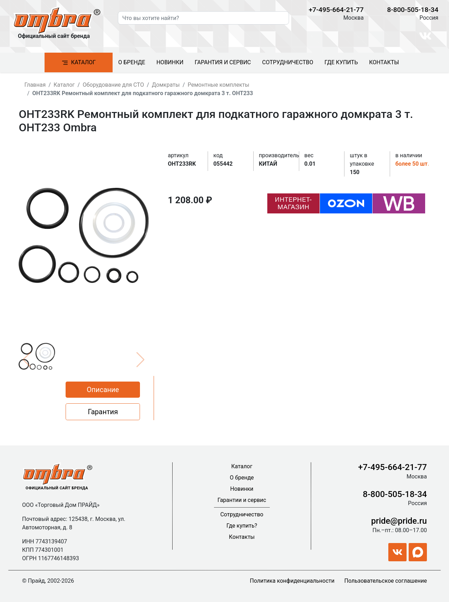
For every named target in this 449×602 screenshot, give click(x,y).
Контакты (384, 62)
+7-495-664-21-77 (336, 10)
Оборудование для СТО (113, 84)
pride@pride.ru (399, 521)
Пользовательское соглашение (385, 580)
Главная (35, 84)
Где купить (341, 62)
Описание (103, 389)
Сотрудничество (287, 62)
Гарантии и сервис (241, 500)
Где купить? (242, 525)
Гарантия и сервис (223, 62)
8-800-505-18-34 (412, 10)
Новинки (169, 62)
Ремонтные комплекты (218, 84)
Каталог (78, 62)
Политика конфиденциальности (292, 580)
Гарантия (103, 412)
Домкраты (166, 84)
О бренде (131, 62)
